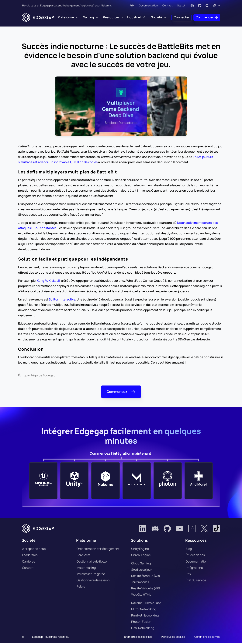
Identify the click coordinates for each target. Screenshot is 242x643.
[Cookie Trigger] (137, 636)
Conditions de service (207, 636)
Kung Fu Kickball (48, 281)
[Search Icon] (207, 5)
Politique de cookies (173, 636)
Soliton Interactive (62, 299)
